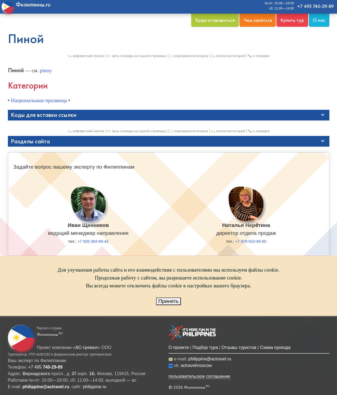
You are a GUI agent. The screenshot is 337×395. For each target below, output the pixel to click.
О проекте (179, 347)
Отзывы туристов (238, 347)
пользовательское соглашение (199, 376)
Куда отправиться (215, 20)
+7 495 (45, 367)
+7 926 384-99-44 (92, 241)
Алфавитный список (85, 55)
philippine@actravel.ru (209, 359)
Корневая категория (188, 55)
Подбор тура (205, 347)
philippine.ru (94, 386)
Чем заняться (258, 20)
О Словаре (259, 55)
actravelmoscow (196, 365)
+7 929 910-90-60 (250, 241)
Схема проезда (275, 347)
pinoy (46, 70)
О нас (319, 20)
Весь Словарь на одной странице (136, 55)
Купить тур (292, 20)
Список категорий (228, 55)
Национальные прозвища (39, 100)
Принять (168, 301)
